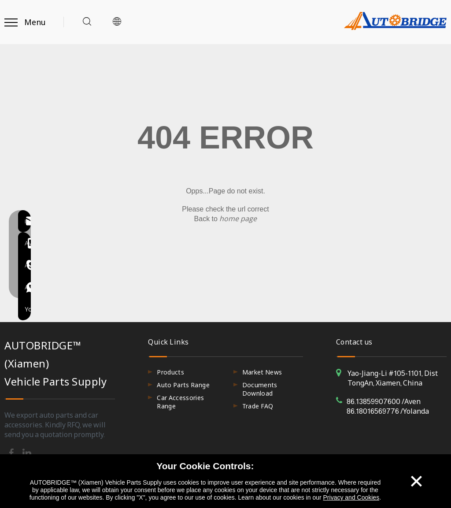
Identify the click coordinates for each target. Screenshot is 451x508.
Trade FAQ (258, 406)
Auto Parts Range (183, 385)
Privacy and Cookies (351, 497)
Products (170, 372)
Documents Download (259, 389)
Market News (262, 372)
